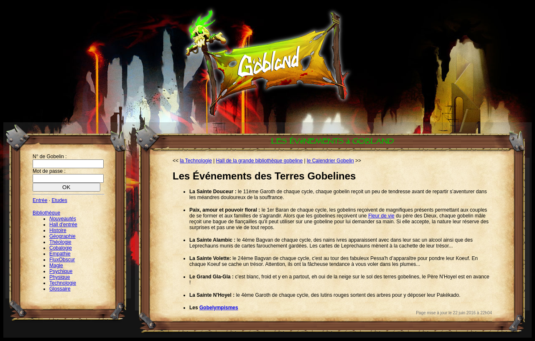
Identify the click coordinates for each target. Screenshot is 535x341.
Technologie (62, 283)
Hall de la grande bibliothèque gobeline (259, 161)
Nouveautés (62, 219)
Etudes (59, 200)
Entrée (40, 200)
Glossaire (60, 289)
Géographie (62, 236)
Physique (59, 277)
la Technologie (196, 161)
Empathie (60, 254)
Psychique (60, 271)
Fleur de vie (381, 216)
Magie (56, 265)
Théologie (60, 242)
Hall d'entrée (63, 224)
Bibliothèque (46, 213)
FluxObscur (62, 260)
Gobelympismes (218, 308)
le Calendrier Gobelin (330, 161)
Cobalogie (60, 248)
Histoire (57, 230)
